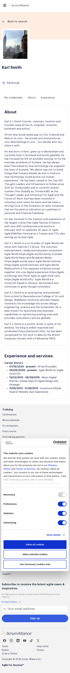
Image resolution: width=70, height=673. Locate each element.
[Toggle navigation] (5, 5)
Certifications (9, 415)
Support (6, 574)
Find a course (9, 431)
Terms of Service (26, 469)
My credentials (13, 97)
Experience (48, 97)
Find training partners (13, 437)
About (32, 97)
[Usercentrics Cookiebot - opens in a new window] (53, 443)
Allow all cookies (35, 544)
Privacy (40, 650)
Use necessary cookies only (35, 564)
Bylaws (5, 650)
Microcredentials (11, 420)
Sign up (35, 618)
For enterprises (10, 426)
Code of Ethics (9, 654)
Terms (5, 646)
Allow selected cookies (35, 554)
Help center (43, 646)
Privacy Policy (11, 602)
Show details (54, 535)
